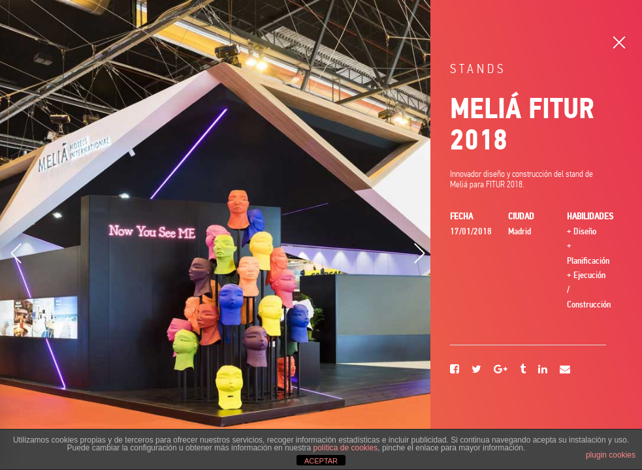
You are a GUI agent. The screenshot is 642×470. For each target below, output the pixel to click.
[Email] (564, 370)
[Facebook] (454, 370)
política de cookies (345, 447)
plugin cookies (610, 455)
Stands (478, 68)
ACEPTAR (321, 461)
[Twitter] (476, 370)
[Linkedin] (543, 370)
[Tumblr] (523, 370)
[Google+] (501, 370)
